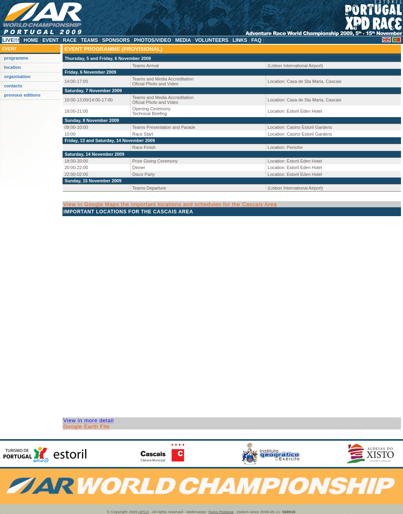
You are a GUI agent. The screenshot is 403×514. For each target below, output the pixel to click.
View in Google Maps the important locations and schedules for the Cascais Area (170, 204)
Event (50, 40)
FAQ (256, 40)
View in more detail (88, 420)
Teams (89, 40)
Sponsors (116, 40)
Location (12, 67)
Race (70, 40)
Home (30, 40)
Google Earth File (86, 426)
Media (183, 40)
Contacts (13, 85)
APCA (143, 512)
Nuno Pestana (220, 512)
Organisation (17, 76)
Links (240, 40)
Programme (16, 58)
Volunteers (211, 40)
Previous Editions (22, 95)
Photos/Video (152, 40)
